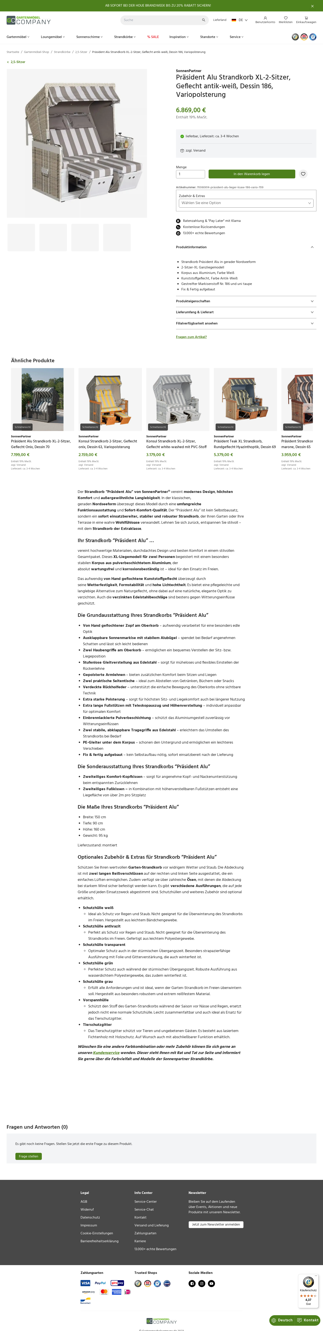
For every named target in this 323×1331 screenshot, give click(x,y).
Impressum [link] (89, 1225)
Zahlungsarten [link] (145, 1233)
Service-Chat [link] (144, 1210)
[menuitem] (265, 20)
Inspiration (179, 37)
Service (237, 37)
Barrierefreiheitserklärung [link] (100, 1241)
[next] (308, 408)
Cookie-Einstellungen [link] (97, 1233)
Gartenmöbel (18, 37)
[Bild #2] (53, 226)
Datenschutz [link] (90, 1218)
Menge (190, 171)
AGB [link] (84, 1202)
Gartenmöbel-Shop (36, 52)
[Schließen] (312, 5)
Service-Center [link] (145, 1202)
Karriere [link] (140, 1241)
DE (240, 20)
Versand (199, 151)
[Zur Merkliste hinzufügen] (303, 174)
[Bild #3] (85, 226)
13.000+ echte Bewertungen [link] (155, 1249)
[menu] (284, 20)
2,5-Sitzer (81, 52)
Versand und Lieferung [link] (151, 1225)
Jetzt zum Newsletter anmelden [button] (216, 1225)
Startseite (13, 52)
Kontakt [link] (140, 1218)
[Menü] (316, 1276)
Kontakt (308, 1320)
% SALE (153, 37)
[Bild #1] (21, 226)
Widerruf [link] (87, 1210)
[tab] (246, 247)
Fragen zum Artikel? (191, 337)
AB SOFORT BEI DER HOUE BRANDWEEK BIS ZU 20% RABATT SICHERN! (158, 6)
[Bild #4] (117, 226)
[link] (246, 71)
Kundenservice (106, 1053)
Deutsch (282, 1320)
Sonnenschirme (90, 37)
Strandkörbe (125, 37)
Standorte (209, 37)
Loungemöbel (53, 37)
